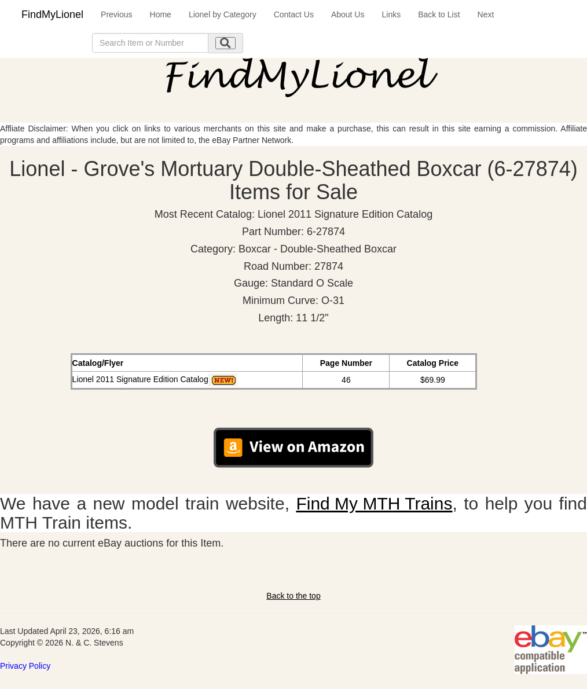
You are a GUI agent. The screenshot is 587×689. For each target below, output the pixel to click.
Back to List (439, 14)
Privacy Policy (25, 665)
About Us (348, 14)
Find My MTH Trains (374, 503)
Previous (116, 14)
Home (160, 14)
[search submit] (225, 43)
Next (486, 14)
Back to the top (293, 595)
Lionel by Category (222, 14)
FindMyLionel (52, 14)
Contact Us (294, 14)
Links (391, 14)
